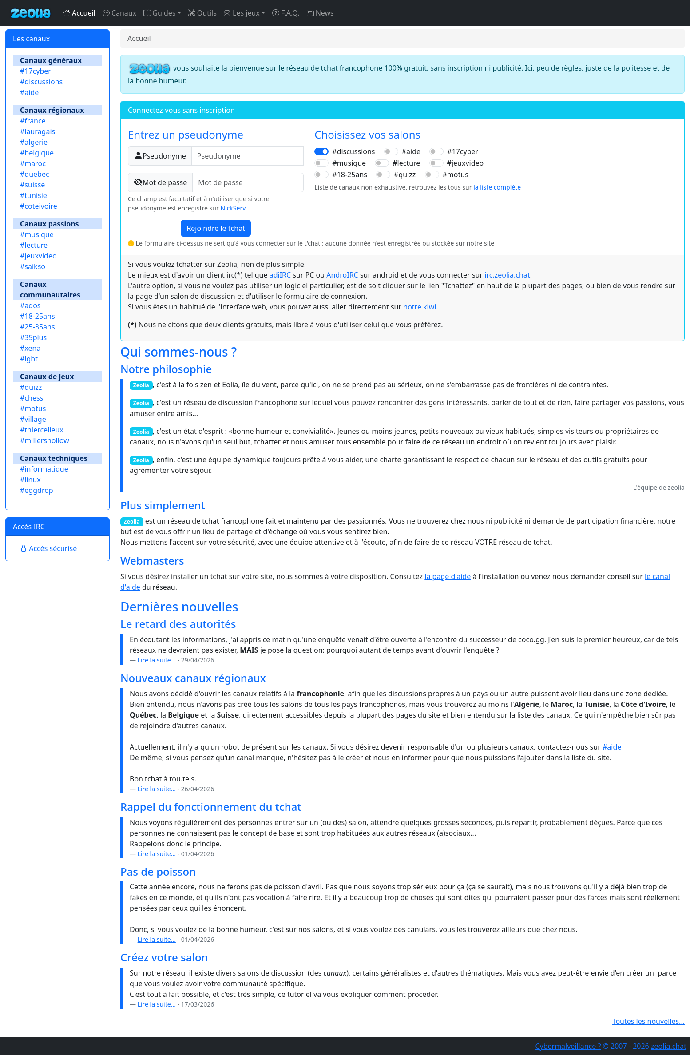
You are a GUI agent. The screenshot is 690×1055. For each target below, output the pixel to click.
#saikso (32, 266)
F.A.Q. (286, 13)
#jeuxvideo (38, 256)
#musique (37, 234)
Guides (159, 13)
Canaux (119, 13)
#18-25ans (37, 316)
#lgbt (29, 359)
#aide (29, 92)
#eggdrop (36, 490)
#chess (31, 398)
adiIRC (280, 275)
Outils (202, 13)
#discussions (41, 82)
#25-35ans (37, 327)
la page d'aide (447, 576)
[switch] (321, 151)
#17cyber (35, 71)
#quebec (34, 174)
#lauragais (37, 131)
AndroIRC (342, 275)
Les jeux (242, 13)
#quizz (31, 387)
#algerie (34, 142)
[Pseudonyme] (247, 156)
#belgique (37, 153)
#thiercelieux (41, 430)
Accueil (79, 13)
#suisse (32, 185)
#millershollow (44, 440)
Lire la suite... (157, 660)
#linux (30, 479)
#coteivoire (38, 206)
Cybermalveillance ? (568, 1046)
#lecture (34, 245)
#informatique (44, 469)
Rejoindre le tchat (215, 228)
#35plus (33, 337)
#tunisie (33, 195)
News (320, 13)
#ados (30, 305)
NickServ (233, 208)
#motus (33, 408)
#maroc (33, 163)
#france (33, 121)
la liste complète (497, 187)
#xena (30, 348)
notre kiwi (419, 307)
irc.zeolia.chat (507, 275)
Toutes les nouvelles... (648, 1021)
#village (33, 419)
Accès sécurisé (48, 548)
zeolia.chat (668, 1046)
